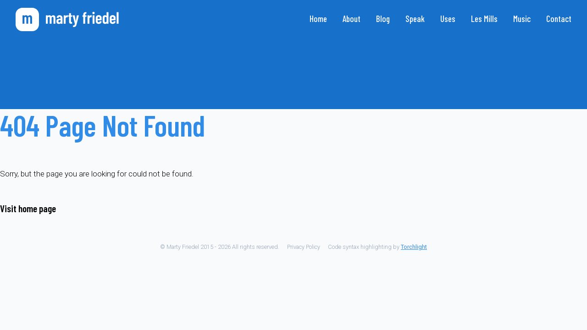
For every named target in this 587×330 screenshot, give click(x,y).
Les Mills (484, 18)
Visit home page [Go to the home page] (28, 208)
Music (522, 18)
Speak (415, 18)
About (351, 18)
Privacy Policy (303, 246)
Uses (447, 18)
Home (318, 18)
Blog (383, 18)
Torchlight (414, 246)
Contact (558, 18)
